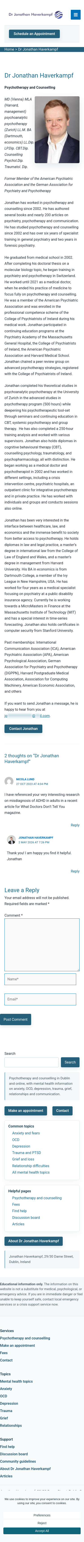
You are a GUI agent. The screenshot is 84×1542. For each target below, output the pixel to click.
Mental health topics (16, 1381)
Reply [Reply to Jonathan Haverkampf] (75, 871)
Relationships (11, 1425)
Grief (4, 1418)
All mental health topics (31, 1172)
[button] (34, 34)
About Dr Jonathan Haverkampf (33, 1241)
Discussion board (26, 1218)
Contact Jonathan (23, 729)
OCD (15, 1140)
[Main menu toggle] (76, 15)
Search (9, 1053)
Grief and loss (23, 1159)
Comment (13, 915)
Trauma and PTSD (26, 1153)
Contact (62, 1111)
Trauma (6, 1411)
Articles (18, 1224)
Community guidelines (18, 1461)
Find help (19, 1211)
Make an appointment (25, 1111)
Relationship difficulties (30, 1166)
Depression (21, 1146)
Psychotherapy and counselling (37, 1198)
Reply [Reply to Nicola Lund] (75, 825)
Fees (16, 1204)
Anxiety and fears (26, 1133)
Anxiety (6, 1389)
